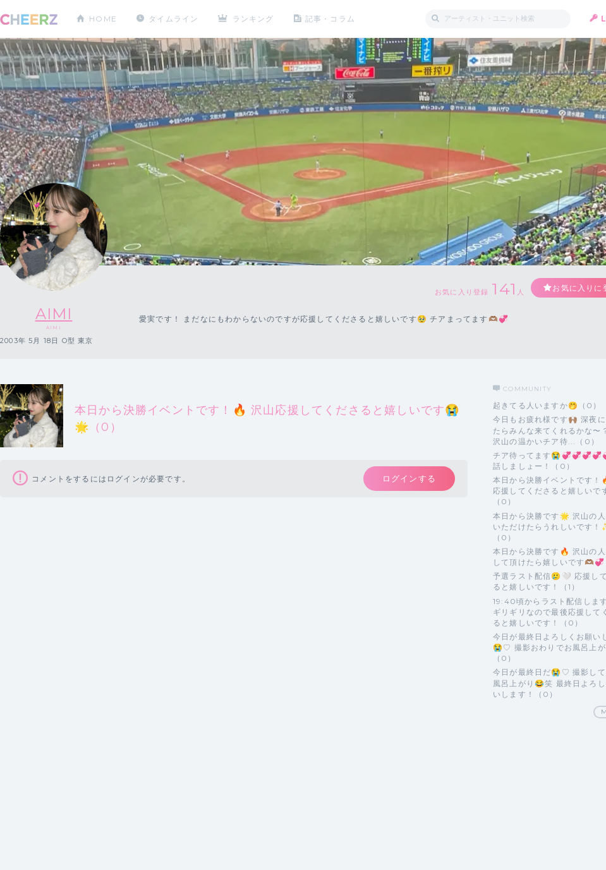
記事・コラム (330, 18)
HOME (103, 18)
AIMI (54, 314)
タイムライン (173, 18)
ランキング (253, 18)
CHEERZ (29, 19)
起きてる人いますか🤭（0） (547, 405)
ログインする (409, 478)
